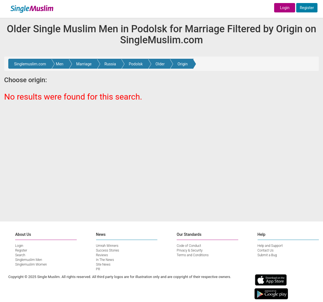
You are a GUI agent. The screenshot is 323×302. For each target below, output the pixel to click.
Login (285, 8)
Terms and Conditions (193, 255)
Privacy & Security (190, 250)
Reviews (102, 255)
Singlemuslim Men (28, 260)
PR (98, 269)
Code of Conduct (189, 246)
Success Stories (107, 250)
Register (307, 8)
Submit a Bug (267, 255)
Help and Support (270, 246)
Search (20, 255)
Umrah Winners (107, 246)
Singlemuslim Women (31, 264)
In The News (105, 260)
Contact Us (266, 250)
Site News (103, 264)
